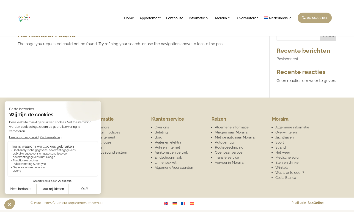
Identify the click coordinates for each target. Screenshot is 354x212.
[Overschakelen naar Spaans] (192, 203)
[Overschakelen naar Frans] (183, 203)
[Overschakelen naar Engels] (166, 203)
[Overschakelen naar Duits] (174, 203)
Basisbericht (287, 59)
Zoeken (328, 36)
